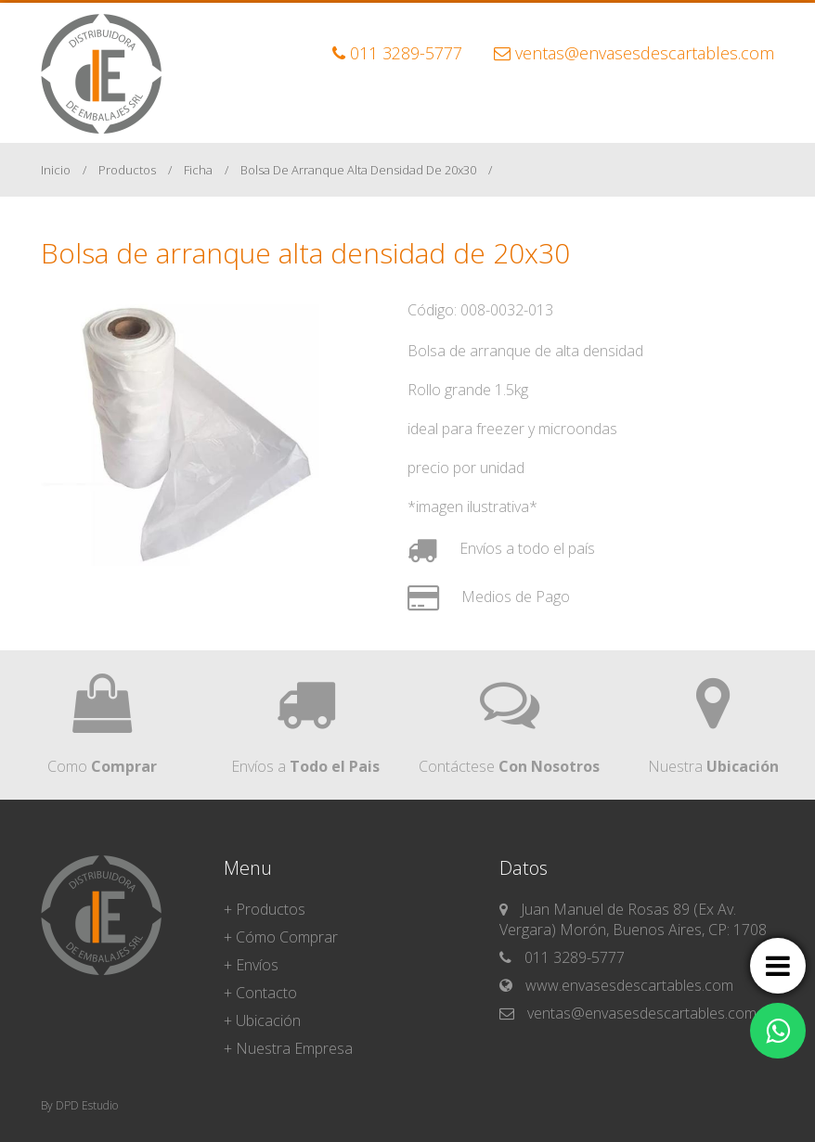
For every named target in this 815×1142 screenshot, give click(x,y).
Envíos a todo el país (501, 548)
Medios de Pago (489, 596)
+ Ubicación (262, 1020)
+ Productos (264, 909)
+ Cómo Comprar (281, 937)
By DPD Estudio (79, 1105)
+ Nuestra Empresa (288, 1048)
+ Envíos (251, 965)
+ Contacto (260, 992)
